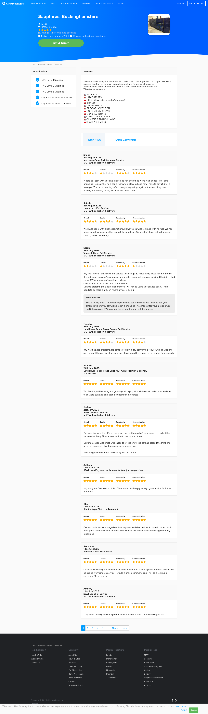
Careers (72, 681)
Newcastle (111, 670)
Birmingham (111, 663)
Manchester (111, 659)
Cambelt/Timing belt (153, 666)
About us (72, 655)
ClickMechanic (37, 65)
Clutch (147, 670)
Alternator (148, 681)
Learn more (180, 706)
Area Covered (125, 140)
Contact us (35, 663)
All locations (112, 678)
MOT (146, 655)
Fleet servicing (75, 666)
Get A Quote (61, 43)
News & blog (74, 659)
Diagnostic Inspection (153, 678)
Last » (124, 628)
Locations (48, 65)
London (109, 655)
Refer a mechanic (76, 674)
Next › (115, 628)
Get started (197, 3)
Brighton (110, 674)
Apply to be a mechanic (64, 3)
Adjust (184, 709)
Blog (121, 3)
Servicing (148, 659)
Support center (37, 659)
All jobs (147, 685)
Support (87, 3)
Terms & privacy (75, 685)
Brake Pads (149, 663)
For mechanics (75, 670)
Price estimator (75, 678)
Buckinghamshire (80, 16)
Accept (194, 710)
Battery (147, 674)
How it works (36, 655)
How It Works (39, 3)
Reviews (94, 140)
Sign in (181, 3)
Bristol (109, 666)
